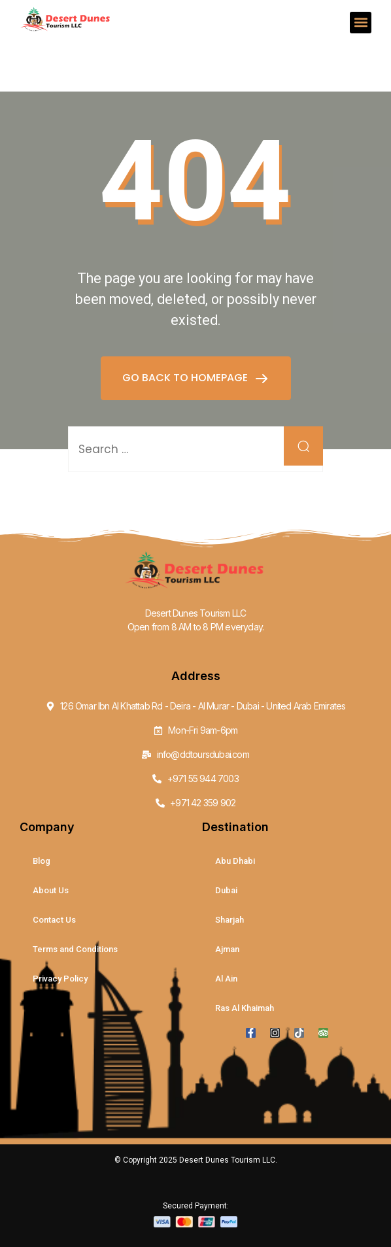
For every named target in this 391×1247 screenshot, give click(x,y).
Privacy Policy (60, 978)
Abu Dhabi (235, 861)
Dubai (226, 890)
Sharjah (229, 920)
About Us (51, 890)
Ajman (227, 949)
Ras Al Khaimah (244, 1008)
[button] (360, 22)
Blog (41, 861)
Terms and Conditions (75, 949)
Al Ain (226, 978)
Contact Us (54, 920)
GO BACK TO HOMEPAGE (186, 377)
